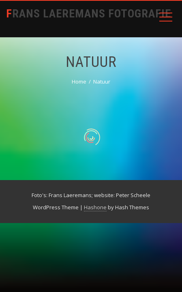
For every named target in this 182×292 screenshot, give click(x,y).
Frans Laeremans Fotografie (88, 13)
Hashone (95, 207)
